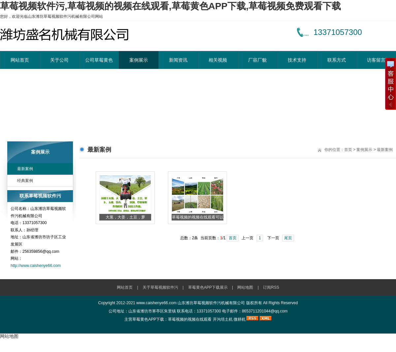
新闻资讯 (178, 60)
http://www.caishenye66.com (36, 265)
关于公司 (59, 60)
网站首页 (20, 60)
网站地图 (245, 287)
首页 (348, 149)
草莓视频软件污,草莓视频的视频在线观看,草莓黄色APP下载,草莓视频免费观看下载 (170, 6)
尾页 (288, 238)
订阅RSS (271, 287)
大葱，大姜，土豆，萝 (125, 217)
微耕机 (240, 319)
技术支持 (297, 60)
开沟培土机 (223, 319)
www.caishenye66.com (156, 303)
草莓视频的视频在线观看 (190, 319)
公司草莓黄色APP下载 (99, 63)
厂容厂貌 (257, 60)
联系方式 (336, 60)
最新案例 (25, 168)
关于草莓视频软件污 (160, 287)
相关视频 (218, 60)
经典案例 (25, 180)
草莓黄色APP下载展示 (208, 287)
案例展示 (138, 60)
